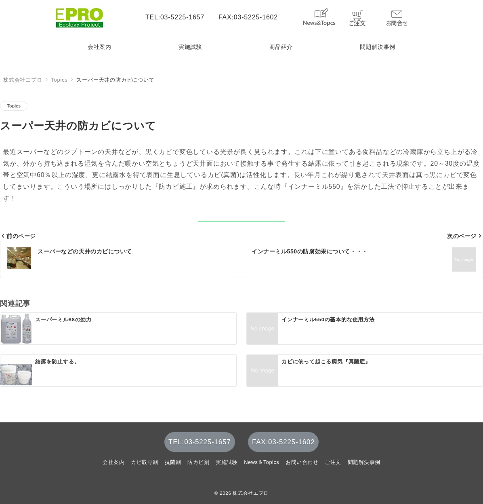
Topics (14, 105)
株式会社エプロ (250, 493)
